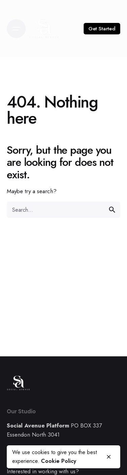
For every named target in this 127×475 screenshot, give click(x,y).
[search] (112, 210)
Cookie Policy (58, 461)
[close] (109, 457)
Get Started (101, 28)
